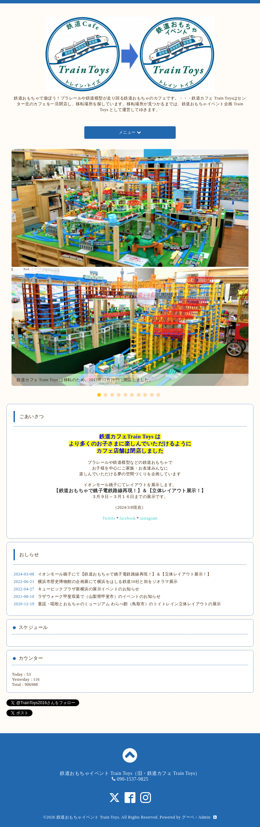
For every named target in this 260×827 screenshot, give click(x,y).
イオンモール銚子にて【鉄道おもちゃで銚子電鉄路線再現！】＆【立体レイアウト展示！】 (125, 574)
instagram (149, 518)
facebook (128, 518)
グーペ (188, 817)
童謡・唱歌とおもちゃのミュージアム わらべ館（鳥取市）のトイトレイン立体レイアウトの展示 (129, 604)
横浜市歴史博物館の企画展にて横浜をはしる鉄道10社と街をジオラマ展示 (108, 581)
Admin (204, 817)
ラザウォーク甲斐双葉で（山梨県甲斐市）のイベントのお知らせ (99, 596)
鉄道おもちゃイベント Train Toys (88, 817)
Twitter (109, 518)
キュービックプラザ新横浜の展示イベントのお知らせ (88, 589)
